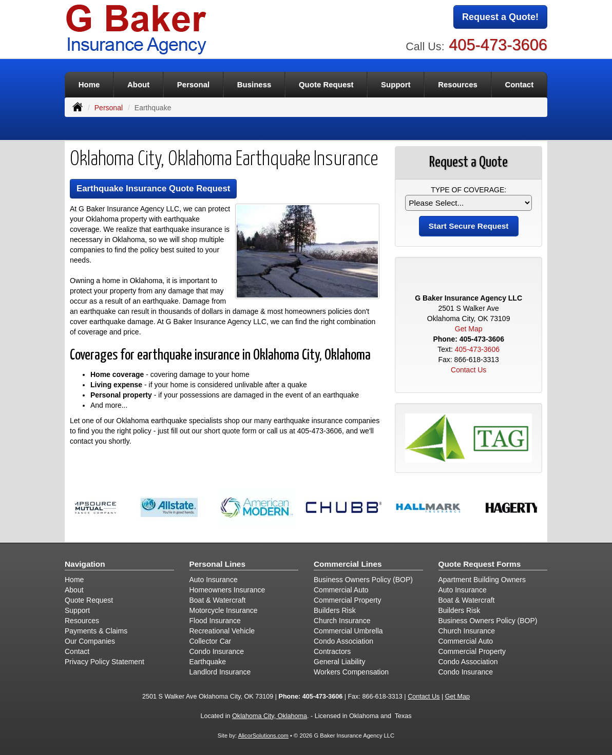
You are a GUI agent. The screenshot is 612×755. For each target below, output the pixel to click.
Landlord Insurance (220, 672)
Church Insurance (342, 621)
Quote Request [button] (326, 84)
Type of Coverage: (468, 190)
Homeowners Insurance (227, 590)
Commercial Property (347, 600)
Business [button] (254, 84)
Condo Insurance (216, 651)
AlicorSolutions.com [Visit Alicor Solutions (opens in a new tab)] (263, 735)
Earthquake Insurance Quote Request (153, 188)
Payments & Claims (96, 631)
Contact (519, 84)
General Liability (339, 662)
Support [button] (396, 84)
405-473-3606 (498, 45)
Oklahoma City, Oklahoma (269, 716)
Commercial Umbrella (348, 631)
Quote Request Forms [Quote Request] (479, 564)
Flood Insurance (215, 621)
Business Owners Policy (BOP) (363, 579)
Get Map (469, 329)
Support (77, 610)
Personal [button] (193, 84)
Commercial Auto (341, 590)
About (138, 84)
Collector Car (210, 641)
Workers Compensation (351, 672)
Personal (108, 108)
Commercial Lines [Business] (348, 564)
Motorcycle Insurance (223, 610)
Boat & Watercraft (217, 600)
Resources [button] (457, 84)
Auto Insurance (213, 579)
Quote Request (89, 600)
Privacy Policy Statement (104, 662)
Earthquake (207, 662)
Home (89, 84)
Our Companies (90, 641)
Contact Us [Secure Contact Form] (468, 370)
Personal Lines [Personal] (217, 564)
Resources (82, 621)
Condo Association (343, 641)
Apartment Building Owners (482, 579)
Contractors (332, 651)
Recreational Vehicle (222, 631)
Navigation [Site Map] (85, 564)
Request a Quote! (500, 17)
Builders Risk (335, 610)
